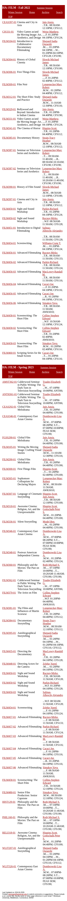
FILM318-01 (9, 506)
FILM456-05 (9, 293)
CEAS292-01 (9, 406)
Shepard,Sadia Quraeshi (49, 43)
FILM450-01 (9, 208)
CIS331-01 (8, 31)
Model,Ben (49, 521)
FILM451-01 (9, 227)
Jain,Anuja (48, 22)
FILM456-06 (9, 303)
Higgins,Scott (49, 128)
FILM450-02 (9, 218)
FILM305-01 (9, 478)
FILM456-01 (9, 252)
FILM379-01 (9, 592)
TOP (10, 16)
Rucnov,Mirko (50, 218)
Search (59, 12)
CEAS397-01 (9, 22)
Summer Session (44, 8)
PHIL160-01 (8, 817)
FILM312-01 (9, 96)
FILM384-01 (9, 620)
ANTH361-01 (9, 394)
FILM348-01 (9, 552)
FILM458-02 (9, 328)
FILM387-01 (9, 150)
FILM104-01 (9, 41)
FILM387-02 (9, 168)
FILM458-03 (9, 343)
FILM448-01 (9, 663)
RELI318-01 (8, 832)
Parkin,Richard (50, 208)
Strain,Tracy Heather (48, 139)
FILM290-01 (9, 459)
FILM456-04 (9, 284)
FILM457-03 (9, 736)
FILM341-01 (9, 128)
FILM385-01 (9, 137)
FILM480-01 (9, 792)
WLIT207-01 (9, 848)
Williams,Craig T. (51, 243)
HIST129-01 (8, 801)
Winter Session (15, 12)
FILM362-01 (9, 580)
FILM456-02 (9, 262)
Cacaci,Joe (48, 284)
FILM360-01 (9, 564)
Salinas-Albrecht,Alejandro (52, 229)
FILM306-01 (9, 72)
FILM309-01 (9, 84)
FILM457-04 (9, 748)
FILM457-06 (9, 767)
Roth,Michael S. (51, 564)
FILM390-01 (9, 186)
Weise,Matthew (50, 31)
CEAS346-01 (9, 416)
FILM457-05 (9, 758)
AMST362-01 (9, 381)
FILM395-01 (9, 633)
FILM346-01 (9, 531)
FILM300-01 (9, 469)
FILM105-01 (9, 447)
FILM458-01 (9, 315)
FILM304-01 (9, 59)
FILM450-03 (9, 692)
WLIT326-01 (9, 866)
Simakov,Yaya (50, 303)
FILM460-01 (9, 352)
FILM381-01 (9, 608)
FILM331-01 (9, 118)
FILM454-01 (9, 243)
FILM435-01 (9, 651)
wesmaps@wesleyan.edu (17, 894)
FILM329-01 (9, 109)
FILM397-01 (9, 199)
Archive (45, 12)
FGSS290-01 (9, 437)
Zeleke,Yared (50, 663)
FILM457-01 (9, 717)
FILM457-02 (9, 726)
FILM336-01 (9, 521)
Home (32, 12)
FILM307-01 (9, 493)
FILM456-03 (9, 271)
